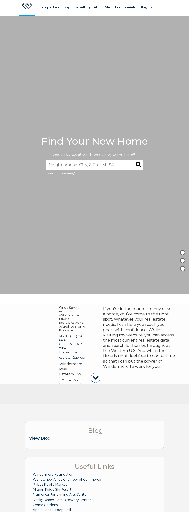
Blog (143, 7)
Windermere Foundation (53, 474)
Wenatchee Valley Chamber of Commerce (67, 479)
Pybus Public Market (50, 484)
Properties (50, 7)
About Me (102, 7)
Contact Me (70, 380)
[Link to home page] (27, 8)
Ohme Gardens (45, 505)
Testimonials (125, 7)
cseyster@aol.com (73, 357)
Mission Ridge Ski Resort (52, 489)
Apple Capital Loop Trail (52, 510)
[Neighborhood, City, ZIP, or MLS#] (94, 165)
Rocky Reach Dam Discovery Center (62, 500)
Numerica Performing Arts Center (60, 494)
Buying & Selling (76, 7)
